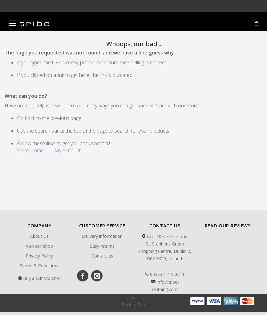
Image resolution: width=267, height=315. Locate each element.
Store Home (30, 150)
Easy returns (102, 246)
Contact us (102, 256)
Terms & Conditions (39, 266)
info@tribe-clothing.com (165, 285)
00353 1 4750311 (164, 274)
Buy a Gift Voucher (41, 278)
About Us (39, 236)
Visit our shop (39, 246)
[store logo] (34, 23)
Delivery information (102, 236)
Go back (26, 118)
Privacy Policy (39, 256)
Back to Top (133, 304)
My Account (68, 150)
